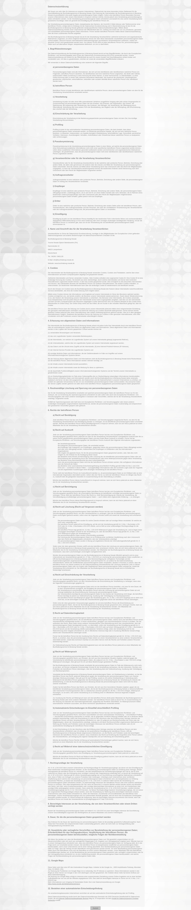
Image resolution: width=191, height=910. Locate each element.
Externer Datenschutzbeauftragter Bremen (73, 898)
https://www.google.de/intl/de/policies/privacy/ (64, 884)
